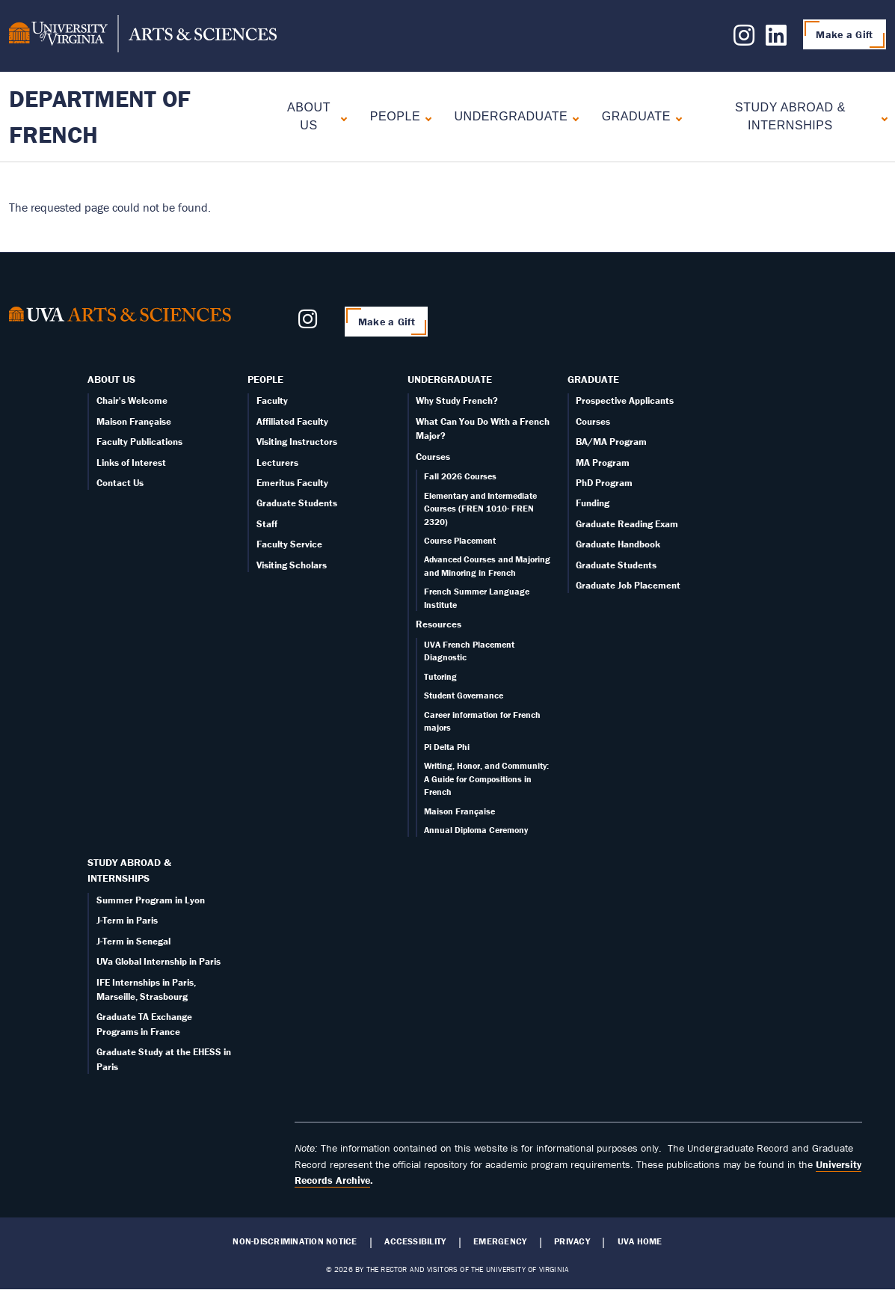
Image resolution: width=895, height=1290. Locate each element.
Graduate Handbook (618, 544)
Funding (592, 503)
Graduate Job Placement (628, 585)
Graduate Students (296, 503)
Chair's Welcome (131, 400)
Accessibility (415, 1241)
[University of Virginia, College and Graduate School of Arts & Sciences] (143, 36)
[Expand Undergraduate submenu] (572, 117)
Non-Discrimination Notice (295, 1241)
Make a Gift (844, 34)
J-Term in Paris (127, 920)
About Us (308, 116)
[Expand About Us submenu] (340, 117)
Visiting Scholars (291, 565)
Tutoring (440, 676)
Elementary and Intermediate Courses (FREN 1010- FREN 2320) (480, 508)
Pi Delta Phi (447, 746)
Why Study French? (457, 400)
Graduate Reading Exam (627, 523)
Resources (438, 624)
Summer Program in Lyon (150, 900)
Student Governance (463, 695)
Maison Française (133, 421)
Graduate (636, 116)
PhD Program (604, 482)
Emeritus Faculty (292, 482)
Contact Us (120, 482)
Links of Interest (131, 462)
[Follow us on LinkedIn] (776, 39)
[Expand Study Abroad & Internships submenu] (881, 117)
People (395, 116)
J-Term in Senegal (133, 941)
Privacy (572, 1241)
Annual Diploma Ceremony (476, 829)
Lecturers (277, 462)
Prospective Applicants (625, 400)
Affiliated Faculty (292, 421)
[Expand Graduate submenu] (675, 117)
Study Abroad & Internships (790, 116)
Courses (433, 456)
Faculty (272, 400)
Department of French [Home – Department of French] (100, 116)
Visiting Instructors (296, 441)
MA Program (603, 462)
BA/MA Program (611, 441)
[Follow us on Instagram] (743, 39)
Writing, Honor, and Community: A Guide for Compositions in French (486, 778)
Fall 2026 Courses (460, 476)
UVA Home (640, 1241)
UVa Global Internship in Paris (158, 961)
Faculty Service (289, 544)
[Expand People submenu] (425, 117)
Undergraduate (511, 116)
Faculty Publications (139, 441)
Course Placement (460, 540)
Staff (266, 523)
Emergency (499, 1241)
